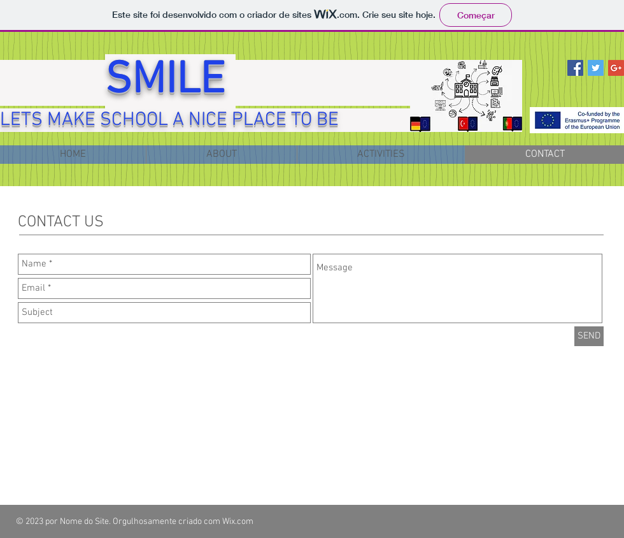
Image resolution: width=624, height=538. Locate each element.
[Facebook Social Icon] (575, 68)
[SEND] (589, 336)
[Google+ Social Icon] (616, 68)
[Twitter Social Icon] (596, 68)
